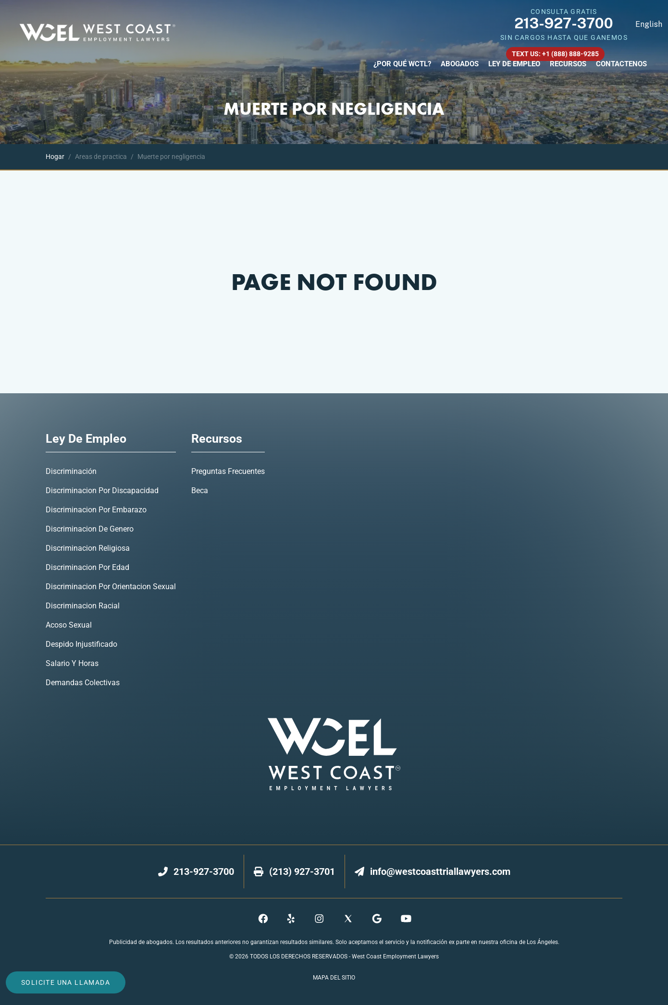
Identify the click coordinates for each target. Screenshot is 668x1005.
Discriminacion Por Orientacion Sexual (111, 586)
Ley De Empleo (514, 64)
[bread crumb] (55, 157)
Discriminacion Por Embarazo (96, 509)
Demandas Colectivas (83, 682)
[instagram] (319, 918)
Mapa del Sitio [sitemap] (334, 977)
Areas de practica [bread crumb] (95, 156)
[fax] (302, 871)
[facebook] (263, 918)
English (648, 24)
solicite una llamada (65, 982)
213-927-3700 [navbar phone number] (563, 23)
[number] (203, 871)
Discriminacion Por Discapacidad (102, 490)
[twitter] (348, 918)
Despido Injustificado (81, 644)
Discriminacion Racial (83, 605)
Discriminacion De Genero (90, 528)
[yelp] (291, 918)
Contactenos (621, 64)
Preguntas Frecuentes (228, 471)
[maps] (376, 918)
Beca (199, 490)
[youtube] (404, 918)
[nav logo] (99, 34)
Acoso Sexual (69, 625)
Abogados (460, 64)
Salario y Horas (72, 663)
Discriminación (71, 471)
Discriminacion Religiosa (88, 548)
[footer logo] (334, 754)
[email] (440, 871)
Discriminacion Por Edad (87, 567)
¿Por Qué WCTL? (402, 64)
